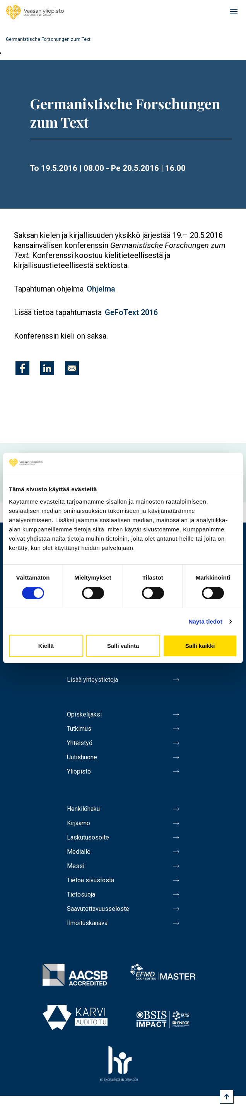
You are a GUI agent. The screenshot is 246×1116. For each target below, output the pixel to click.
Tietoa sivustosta (90, 880)
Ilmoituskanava (87, 923)
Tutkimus (79, 728)
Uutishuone (82, 757)
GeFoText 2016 (131, 312)
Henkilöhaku (83, 809)
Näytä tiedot (205, 621)
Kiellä (46, 645)
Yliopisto (79, 771)
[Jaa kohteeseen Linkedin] (47, 368)
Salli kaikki (200, 645)
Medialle (79, 851)
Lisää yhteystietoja (92, 679)
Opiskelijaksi (84, 714)
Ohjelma (101, 288)
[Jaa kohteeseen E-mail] (72, 368)
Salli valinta (123, 645)
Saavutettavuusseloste (98, 908)
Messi (75, 866)
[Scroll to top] (227, 1097)
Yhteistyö (79, 743)
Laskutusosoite (88, 837)
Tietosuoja (81, 894)
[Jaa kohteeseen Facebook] (22, 368)
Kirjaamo (78, 823)
